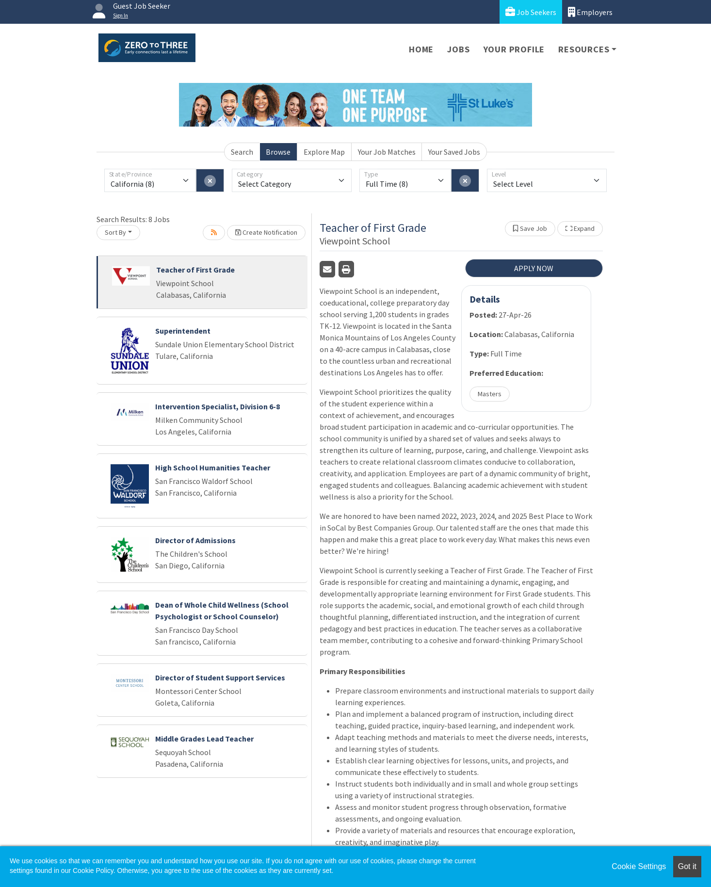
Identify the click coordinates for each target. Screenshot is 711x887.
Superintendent (182, 331)
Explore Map (324, 152)
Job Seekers (530, 12)
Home (421, 49)
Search (242, 152)
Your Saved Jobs (454, 152)
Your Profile (514, 49)
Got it (687, 866)
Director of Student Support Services (220, 677)
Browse (278, 152)
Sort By (115, 232)
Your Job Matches (387, 152)
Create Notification (266, 232)
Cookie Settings (639, 866)
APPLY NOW (533, 268)
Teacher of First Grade (195, 269)
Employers (590, 12)
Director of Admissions (195, 540)
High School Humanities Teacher (212, 467)
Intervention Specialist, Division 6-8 (217, 406)
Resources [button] (583, 49)
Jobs (458, 49)
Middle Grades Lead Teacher (204, 738)
